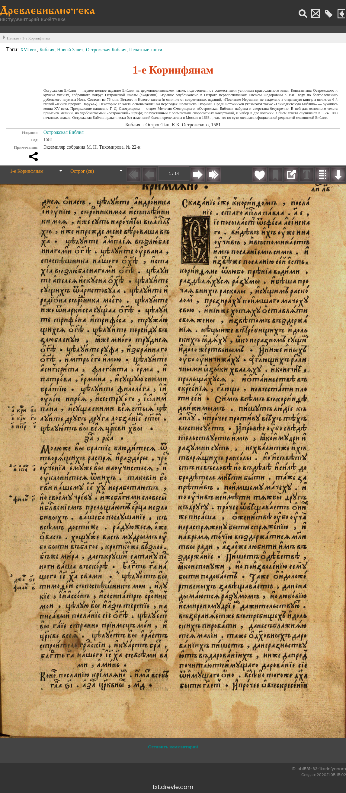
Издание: (30, 132)
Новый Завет (70, 49)
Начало (13, 38)
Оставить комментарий (173, 746)
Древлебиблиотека (47, 11)
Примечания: (26, 147)
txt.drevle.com (173, 787)
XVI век (28, 49)
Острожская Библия (106, 49)
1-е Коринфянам (36, 38)
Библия (47, 49)
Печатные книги (145, 49)
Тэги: (13, 49)
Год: (35, 139)
